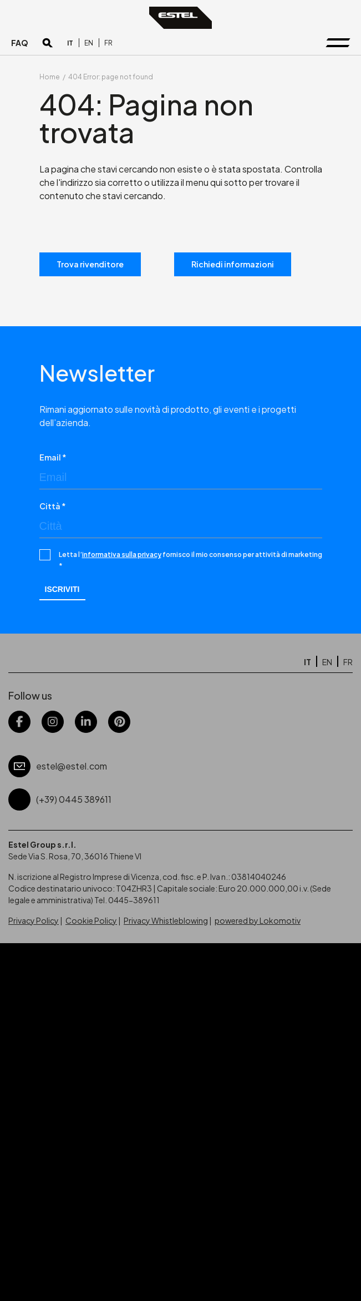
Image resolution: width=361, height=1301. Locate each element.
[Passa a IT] (70, 43)
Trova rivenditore (90, 264)
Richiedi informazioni (232, 264)
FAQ (19, 43)
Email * (53, 457)
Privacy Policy (33, 920)
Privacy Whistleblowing (166, 920)
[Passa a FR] (108, 43)
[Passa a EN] (88, 43)
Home (49, 77)
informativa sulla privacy (121, 554)
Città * (52, 506)
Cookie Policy (91, 920)
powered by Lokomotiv (258, 920)
